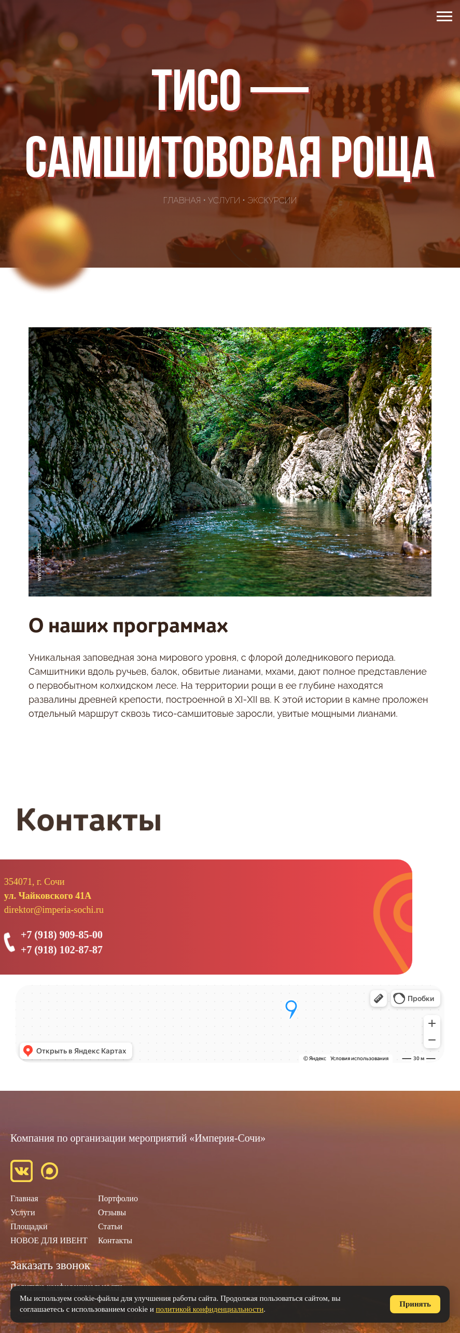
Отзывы (112, 1212)
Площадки (28, 1226)
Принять (415, 1304)
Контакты (115, 1240)
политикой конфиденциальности (210, 1309)
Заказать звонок (50, 1265)
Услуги (224, 200)
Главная (182, 200)
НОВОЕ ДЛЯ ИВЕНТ (49, 1240)
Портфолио (118, 1198)
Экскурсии (272, 200)
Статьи (110, 1226)
